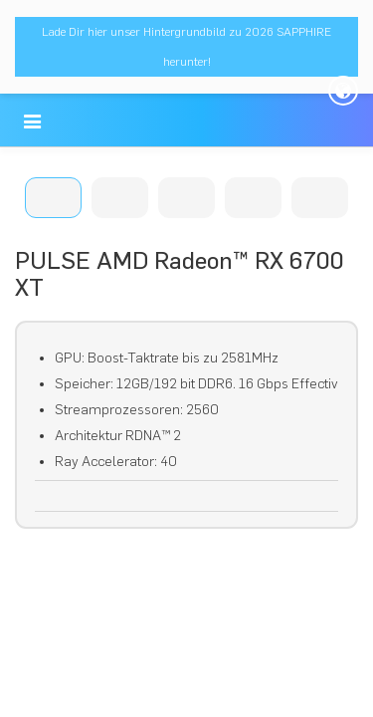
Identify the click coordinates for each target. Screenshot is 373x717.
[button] (32, 121)
